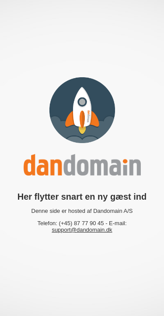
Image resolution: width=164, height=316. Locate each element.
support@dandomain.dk (82, 229)
